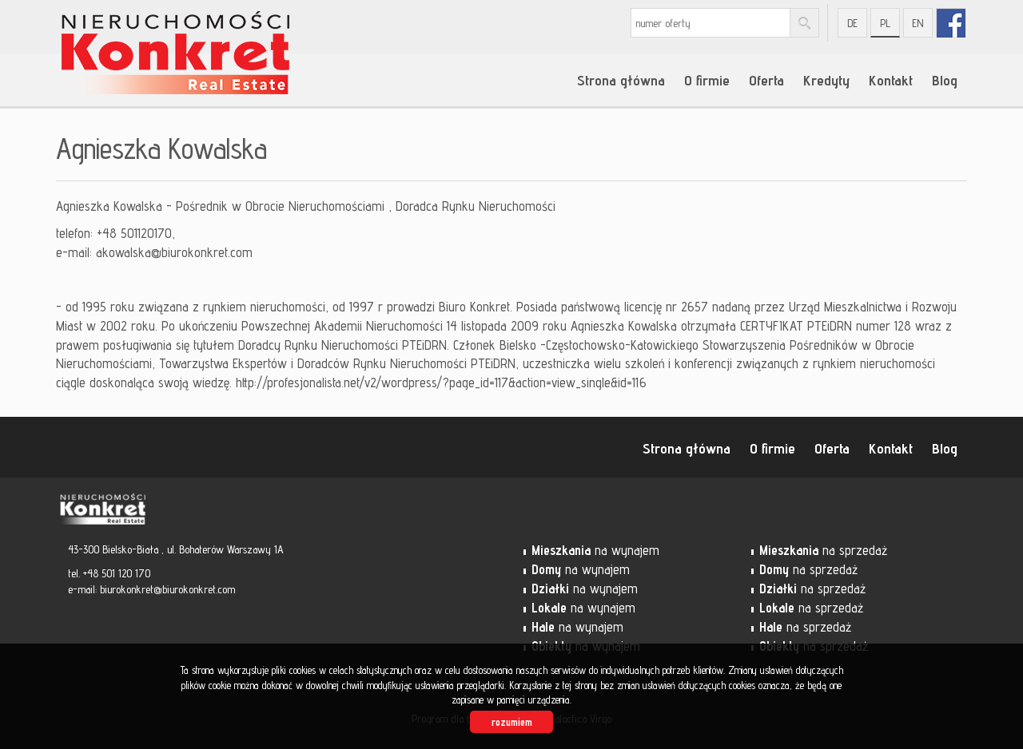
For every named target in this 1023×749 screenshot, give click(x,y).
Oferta (766, 80)
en (918, 23)
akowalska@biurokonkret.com (174, 252)
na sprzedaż (823, 550)
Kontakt (891, 80)
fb (950, 23)
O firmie (707, 80)
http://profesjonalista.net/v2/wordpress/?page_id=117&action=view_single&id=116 (441, 382)
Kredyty (826, 80)
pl (885, 23)
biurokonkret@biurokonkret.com (167, 589)
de (852, 23)
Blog (944, 80)
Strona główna (621, 80)
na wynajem (595, 550)
